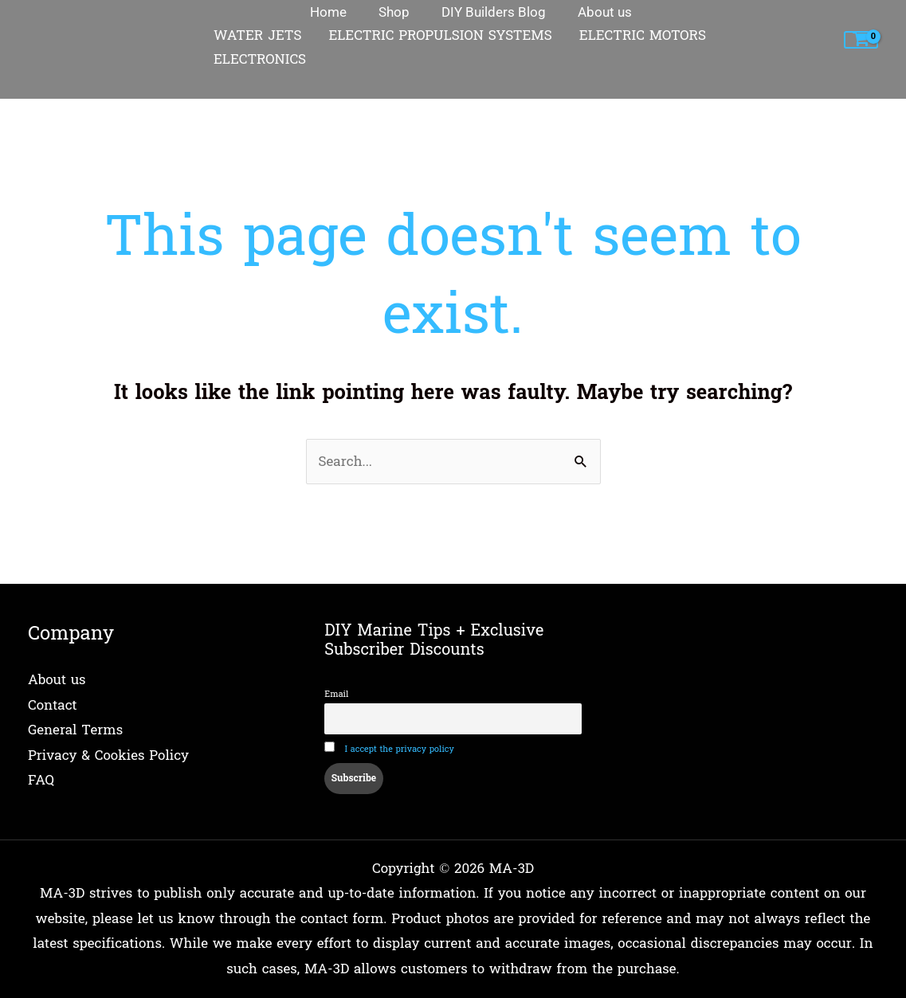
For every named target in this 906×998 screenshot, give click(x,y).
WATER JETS (257, 36)
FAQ (41, 780)
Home (47, 88)
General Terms (75, 730)
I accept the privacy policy (399, 749)
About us (57, 679)
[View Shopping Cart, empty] (861, 40)
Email (336, 694)
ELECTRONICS (260, 60)
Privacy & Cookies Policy (108, 755)
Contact (52, 705)
